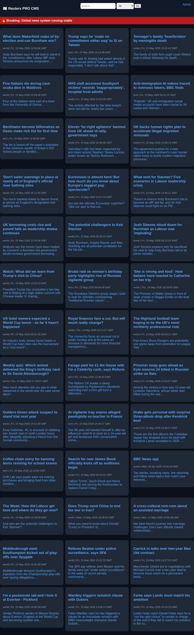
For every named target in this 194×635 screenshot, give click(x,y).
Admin (187, 4)
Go (137, 6)
